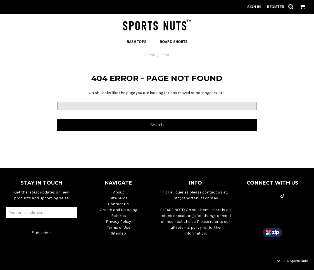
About (118, 192)
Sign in (254, 6)
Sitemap (118, 233)
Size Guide (118, 198)
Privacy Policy (118, 221)
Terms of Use (118, 227)
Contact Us (118, 204)
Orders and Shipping (118, 209)
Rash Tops (139, 41)
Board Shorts (173, 41)
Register (275, 6)
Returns (118, 215)
